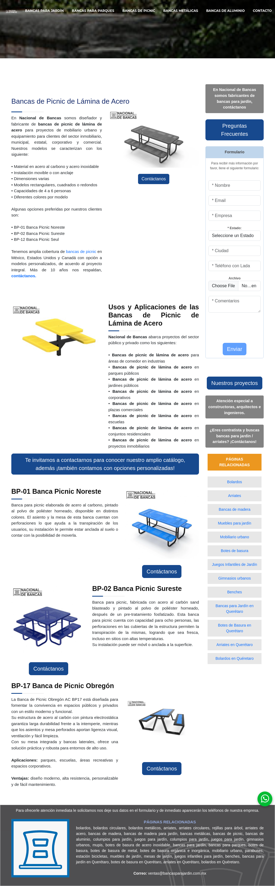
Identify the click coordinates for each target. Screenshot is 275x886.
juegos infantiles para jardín (199, 856)
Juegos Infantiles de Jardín (234, 564)
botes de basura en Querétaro (136, 862)
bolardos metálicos (145, 828)
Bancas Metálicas (180, 11)
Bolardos (234, 482)
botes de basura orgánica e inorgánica (174, 850)
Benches (234, 592)
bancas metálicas (195, 833)
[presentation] (239, 325)
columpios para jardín (112, 839)
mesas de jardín (158, 856)
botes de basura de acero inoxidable (137, 845)
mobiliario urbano (227, 850)
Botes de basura (234, 551)
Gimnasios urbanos (234, 578)
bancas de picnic (81, 251)
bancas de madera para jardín (150, 833)
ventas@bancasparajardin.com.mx (169, 873)
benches (232, 856)
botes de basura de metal (114, 850)
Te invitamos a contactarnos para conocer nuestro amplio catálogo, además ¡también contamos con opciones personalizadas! (105, 464)
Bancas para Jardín (44, 11)
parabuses (254, 850)
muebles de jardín (125, 856)
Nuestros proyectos (234, 383)
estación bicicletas (91, 856)
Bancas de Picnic (138, 11)
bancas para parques (227, 845)
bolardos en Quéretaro (220, 862)
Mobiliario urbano (234, 537)
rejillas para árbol (227, 828)
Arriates (234, 495)
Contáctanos (154, 179)
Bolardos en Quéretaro (234, 658)
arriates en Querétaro (181, 862)
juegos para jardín (151, 839)
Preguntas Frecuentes (234, 130)
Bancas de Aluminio (225, 11)
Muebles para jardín (234, 523)
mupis (97, 845)
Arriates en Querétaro (234, 644)
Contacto (262, 11)
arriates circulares (194, 828)
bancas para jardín (189, 845)
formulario (147, 810)
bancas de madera (104, 833)
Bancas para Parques (93, 11)
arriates (169, 828)
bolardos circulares (109, 828)
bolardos (83, 828)
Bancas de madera (234, 509)
